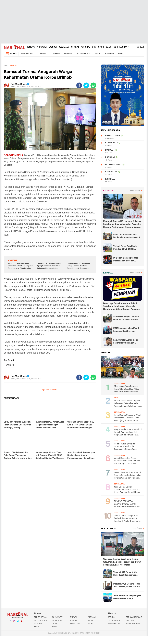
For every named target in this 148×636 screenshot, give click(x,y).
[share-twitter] (86, 85)
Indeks (11, 53)
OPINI (94, 47)
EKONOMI (53, 47)
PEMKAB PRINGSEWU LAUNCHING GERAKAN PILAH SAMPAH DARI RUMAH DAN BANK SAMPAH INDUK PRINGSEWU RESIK (128, 504)
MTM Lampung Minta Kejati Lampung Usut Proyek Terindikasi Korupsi (126, 330)
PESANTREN (75, 624)
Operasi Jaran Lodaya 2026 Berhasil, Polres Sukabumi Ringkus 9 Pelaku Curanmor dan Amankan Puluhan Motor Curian (127, 519)
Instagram (13, 622)
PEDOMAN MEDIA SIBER (135, 617)
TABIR (115, 47)
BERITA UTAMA (27, 54)
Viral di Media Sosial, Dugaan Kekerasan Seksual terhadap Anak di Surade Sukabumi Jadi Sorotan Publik (127, 404)
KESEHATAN (64, 47)
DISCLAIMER (131, 620)
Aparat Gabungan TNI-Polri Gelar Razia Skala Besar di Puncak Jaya (126, 318)
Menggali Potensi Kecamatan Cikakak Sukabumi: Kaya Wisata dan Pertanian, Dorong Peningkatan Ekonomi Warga (122, 224)
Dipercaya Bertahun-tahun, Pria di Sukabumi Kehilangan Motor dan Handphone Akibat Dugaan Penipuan (121, 306)
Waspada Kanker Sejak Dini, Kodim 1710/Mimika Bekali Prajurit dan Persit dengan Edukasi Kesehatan (122, 562)
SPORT (101, 47)
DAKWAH (43, 47)
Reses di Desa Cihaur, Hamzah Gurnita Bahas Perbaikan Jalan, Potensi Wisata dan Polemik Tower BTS (127, 476)
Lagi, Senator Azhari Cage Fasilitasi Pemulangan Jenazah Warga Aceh (125, 342)
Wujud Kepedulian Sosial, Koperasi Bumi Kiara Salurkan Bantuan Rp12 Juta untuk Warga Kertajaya (127, 461)
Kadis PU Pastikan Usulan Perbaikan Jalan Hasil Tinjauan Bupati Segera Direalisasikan (20, 266)
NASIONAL (85, 47)
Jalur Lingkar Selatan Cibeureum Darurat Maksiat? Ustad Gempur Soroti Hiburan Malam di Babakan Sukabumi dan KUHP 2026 (127, 490)
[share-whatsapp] (93, 85)
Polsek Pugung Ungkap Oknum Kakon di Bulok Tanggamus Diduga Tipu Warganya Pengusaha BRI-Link (128, 447)
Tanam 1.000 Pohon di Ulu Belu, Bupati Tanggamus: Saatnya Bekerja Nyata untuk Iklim (127, 574)
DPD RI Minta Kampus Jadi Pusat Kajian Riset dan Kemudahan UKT (125, 259)
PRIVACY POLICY (114, 620)
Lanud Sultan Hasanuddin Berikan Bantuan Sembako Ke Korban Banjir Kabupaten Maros (127, 236)
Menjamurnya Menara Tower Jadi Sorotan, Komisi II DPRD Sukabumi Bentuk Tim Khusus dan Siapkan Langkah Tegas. (127, 585)
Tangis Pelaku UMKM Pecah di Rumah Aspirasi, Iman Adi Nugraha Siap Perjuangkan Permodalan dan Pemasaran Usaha (127, 432)
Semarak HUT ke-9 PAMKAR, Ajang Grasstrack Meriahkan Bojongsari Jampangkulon (49, 266)
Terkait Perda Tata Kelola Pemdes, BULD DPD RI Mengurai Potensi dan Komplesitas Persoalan (125, 248)
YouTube (21, 622)
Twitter (17, 622)
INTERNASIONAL (84, 54)
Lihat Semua (135, 191)
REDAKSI (111, 617)
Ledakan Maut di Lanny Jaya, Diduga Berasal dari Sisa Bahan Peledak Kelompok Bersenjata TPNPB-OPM (78, 266)
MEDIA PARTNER (133, 624)
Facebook (10, 622)
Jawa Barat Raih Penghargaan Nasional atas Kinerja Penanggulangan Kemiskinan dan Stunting (127, 597)
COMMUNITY (32, 47)
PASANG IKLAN (114, 624)
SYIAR (108, 47)
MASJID (98, 54)
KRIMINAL (75, 47)
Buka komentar (49, 390)
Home (6, 66)
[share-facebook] (79, 85)
